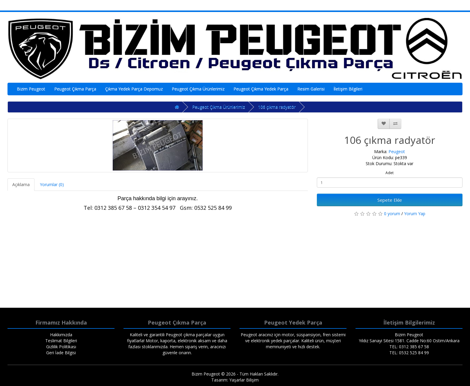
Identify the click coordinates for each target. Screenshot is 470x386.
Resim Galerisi (311, 89)
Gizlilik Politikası (61, 346)
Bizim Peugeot (31, 89)
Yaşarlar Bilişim (244, 380)
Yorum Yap (414, 213)
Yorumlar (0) (52, 184)
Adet (389, 172)
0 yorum (392, 213)
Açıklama (21, 184)
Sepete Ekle (389, 200)
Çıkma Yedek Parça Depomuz (134, 89)
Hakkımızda (61, 334)
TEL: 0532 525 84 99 (409, 352)
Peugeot (396, 151)
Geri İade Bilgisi (61, 352)
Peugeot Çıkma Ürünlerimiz (198, 89)
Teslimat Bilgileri (61, 340)
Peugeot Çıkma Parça (75, 89)
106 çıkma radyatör (277, 107)
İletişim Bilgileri (348, 89)
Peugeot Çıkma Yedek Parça (261, 89)
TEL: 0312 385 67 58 (409, 346)
